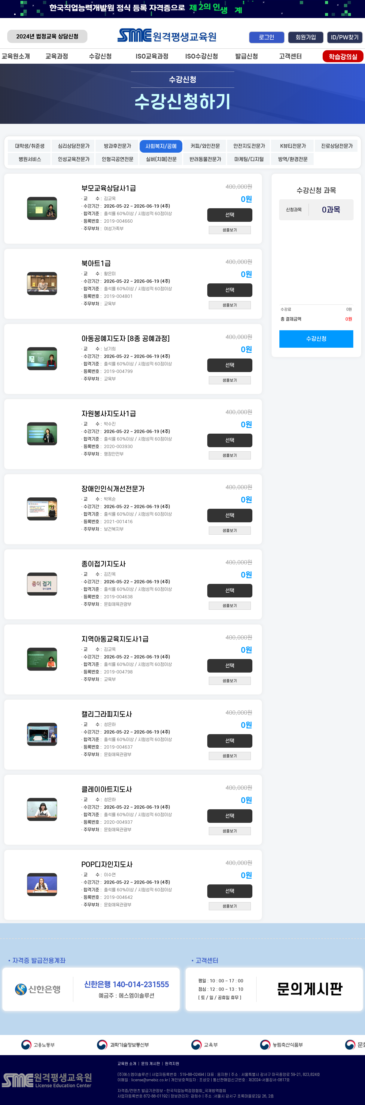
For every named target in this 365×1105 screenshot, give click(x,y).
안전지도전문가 (249, 146)
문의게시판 (310, 989)
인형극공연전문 (117, 159)
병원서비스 (30, 159)
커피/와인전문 (205, 146)
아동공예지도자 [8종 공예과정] (125, 338)
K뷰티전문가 (293, 146)
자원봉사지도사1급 (108, 413)
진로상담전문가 (337, 146)
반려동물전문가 (205, 159)
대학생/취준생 (29, 146)
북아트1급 (96, 263)
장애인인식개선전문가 (112, 488)
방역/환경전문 (293, 159)
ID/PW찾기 (345, 37)
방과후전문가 (117, 146)
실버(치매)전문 (161, 159)
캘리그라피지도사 (106, 714)
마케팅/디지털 (249, 159)
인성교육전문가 (74, 159)
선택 (229, 215)
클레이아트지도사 (106, 789)
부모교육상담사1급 (108, 188)
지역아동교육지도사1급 (115, 639)
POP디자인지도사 (106, 864)
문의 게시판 (150, 1063)
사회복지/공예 (161, 146)
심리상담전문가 (74, 146)
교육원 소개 (126, 1063)
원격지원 (172, 1063)
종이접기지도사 (103, 564)
